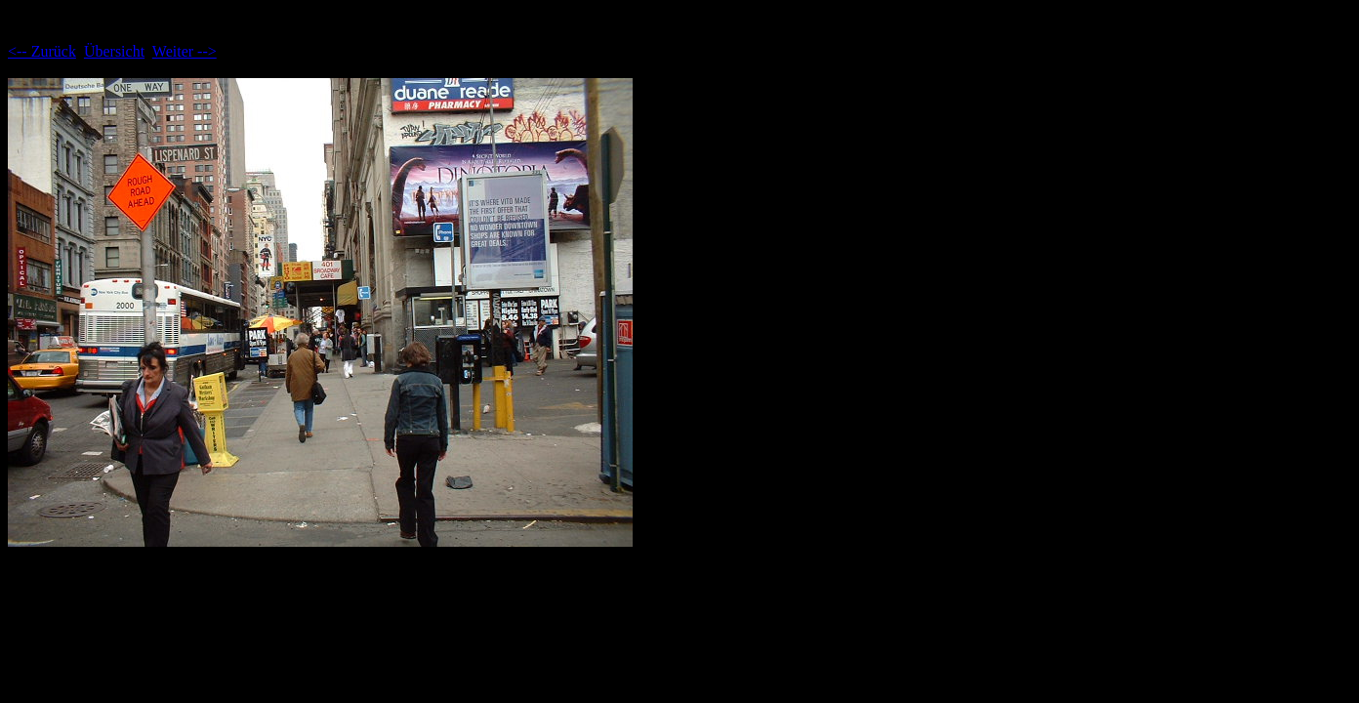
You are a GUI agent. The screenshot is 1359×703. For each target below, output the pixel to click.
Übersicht (114, 51)
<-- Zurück (42, 51)
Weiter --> (184, 51)
